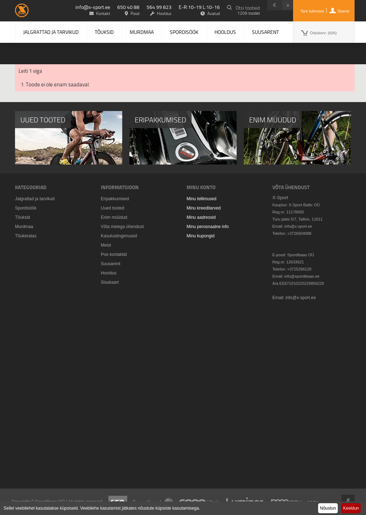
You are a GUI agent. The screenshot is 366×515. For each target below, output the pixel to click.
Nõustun (328, 508)
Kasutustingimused (119, 235)
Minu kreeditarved (204, 208)
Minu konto (201, 187)
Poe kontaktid (114, 254)
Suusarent (265, 32)
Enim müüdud (114, 217)
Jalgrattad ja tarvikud (51, 32)
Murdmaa (142, 32)
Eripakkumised (115, 198)
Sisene (343, 11)
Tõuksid (104, 32)
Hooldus (225, 32)
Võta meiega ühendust (122, 226)
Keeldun (351, 508)
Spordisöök (184, 32)
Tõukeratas (25, 235)
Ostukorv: (323, 33)
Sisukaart (110, 282)
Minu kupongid (200, 235)
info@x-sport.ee (92, 7)
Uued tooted (112, 208)
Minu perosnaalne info (208, 226)
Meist (106, 245)
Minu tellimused (201, 198)
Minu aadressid (201, 217)
